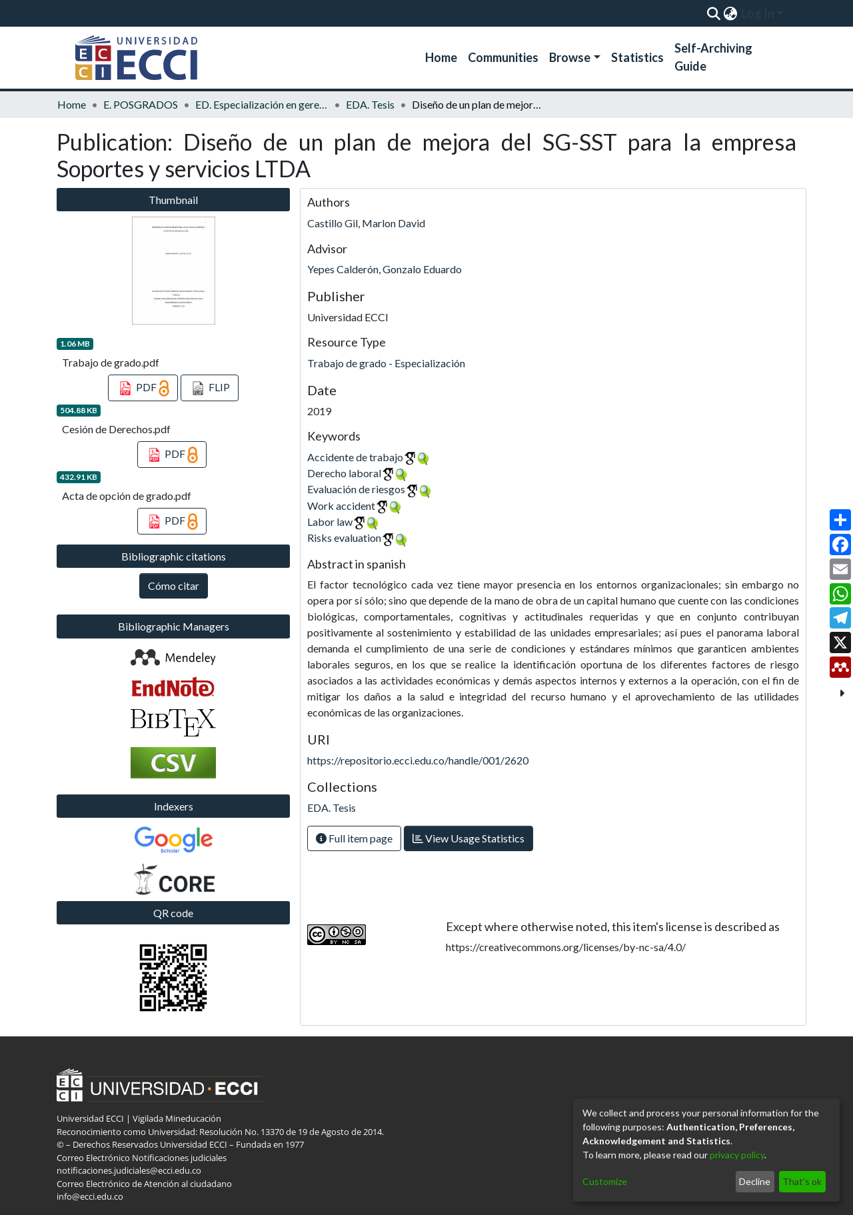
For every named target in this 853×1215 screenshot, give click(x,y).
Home (441, 57)
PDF (143, 388)
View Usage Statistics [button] (468, 838)
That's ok (802, 1181)
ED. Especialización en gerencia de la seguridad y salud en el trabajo (262, 104)
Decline (754, 1181)
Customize (604, 1181)
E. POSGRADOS (140, 104)
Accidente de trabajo (355, 457)
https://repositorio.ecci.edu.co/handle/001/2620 (417, 760)
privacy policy (737, 1154)
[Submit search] (713, 13)
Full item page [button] (354, 838)
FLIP (209, 388)
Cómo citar (173, 585)
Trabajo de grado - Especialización (386, 363)
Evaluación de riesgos (356, 489)
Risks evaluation (344, 537)
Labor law (330, 521)
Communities (503, 57)
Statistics (637, 57)
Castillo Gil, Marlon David (366, 223)
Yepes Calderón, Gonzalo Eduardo (384, 269)
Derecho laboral (344, 473)
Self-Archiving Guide (713, 57)
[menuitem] (730, 13)
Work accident (341, 505)
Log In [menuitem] (757, 13)
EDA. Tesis (370, 104)
